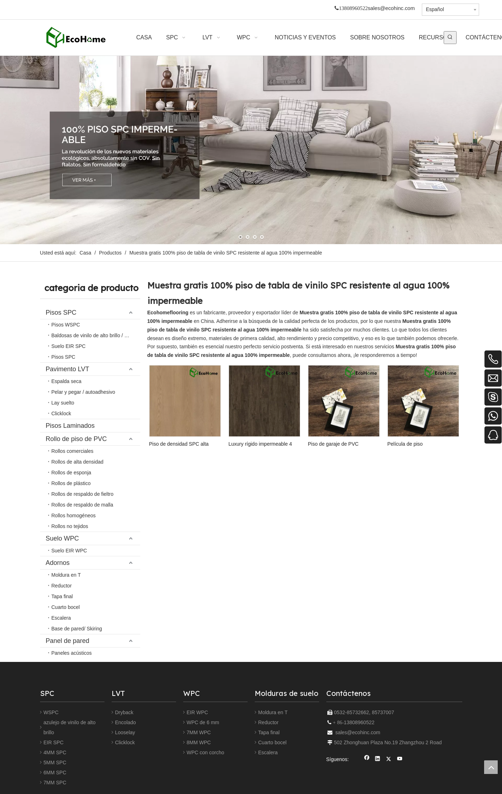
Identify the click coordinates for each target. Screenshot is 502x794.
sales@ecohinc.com (391, 8)
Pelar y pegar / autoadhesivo (83, 392)
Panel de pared (67, 640)
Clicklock (61, 413)
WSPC (51, 712)
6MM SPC (55, 772)
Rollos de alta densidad (78, 462)
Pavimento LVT (67, 369)
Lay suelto (63, 403)
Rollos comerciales (72, 451)
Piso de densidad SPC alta (179, 444)
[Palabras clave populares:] (450, 37)
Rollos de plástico (71, 483)
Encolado (125, 722)
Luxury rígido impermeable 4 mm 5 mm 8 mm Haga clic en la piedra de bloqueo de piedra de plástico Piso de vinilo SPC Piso (264, 444)
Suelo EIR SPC (69, 346)
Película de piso (405, 444)
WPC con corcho (205, 752)
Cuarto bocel (66, 607)
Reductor (62, 586)
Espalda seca (67, 381)
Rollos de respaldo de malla (82, 505)
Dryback (124, 712)
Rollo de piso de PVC (76, 438)
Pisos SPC (61, 312)
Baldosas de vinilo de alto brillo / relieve (95, 335)
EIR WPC (197, 712)
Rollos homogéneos (74, 515)
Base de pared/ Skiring (77, 628)
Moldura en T (66, 575)
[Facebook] (366, 759)
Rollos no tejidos (70, 526)
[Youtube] (399, 759)
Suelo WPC (62, 538)
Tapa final (62, 596)
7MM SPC (55, 782)
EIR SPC (54, 742)
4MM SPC (55, 752)
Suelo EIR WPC (69, 550)
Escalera (61, 618)
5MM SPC (55, 762)
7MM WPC (199, 732)
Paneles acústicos (72, 653)
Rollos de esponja (71, 472)
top (491, 767)
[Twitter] (388, 759)
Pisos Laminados (70, 425)
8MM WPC (199, 742)
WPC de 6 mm (203, 722)
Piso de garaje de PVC (333, 444)
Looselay (125, 732)
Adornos (58, 562)
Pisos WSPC (66, 325)
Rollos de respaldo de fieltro (83, 494)
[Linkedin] (377, 759)
